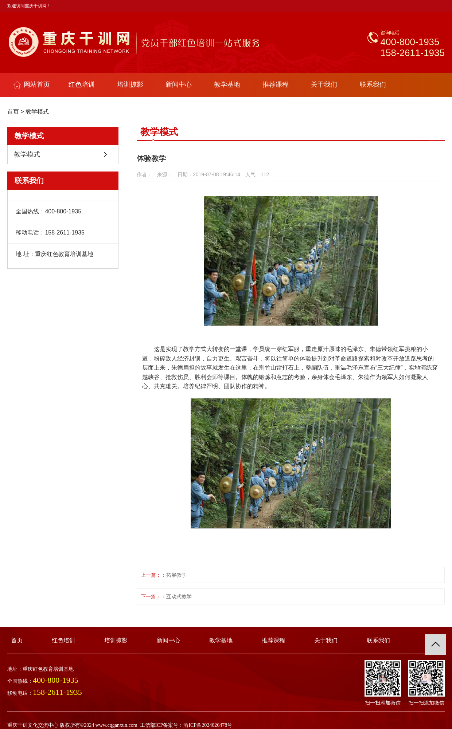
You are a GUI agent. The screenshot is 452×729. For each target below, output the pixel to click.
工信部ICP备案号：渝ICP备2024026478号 (186, 725)
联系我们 (373, 84)
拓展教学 (176, 575)
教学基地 (227, 84)
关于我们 (324, 84)
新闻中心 (178, 84)
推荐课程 (275, 84)
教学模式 (37, 112)
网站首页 (31, 84)
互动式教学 (179, 596)
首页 (13, 112)
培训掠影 (130, 84)
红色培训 (82, 84)
